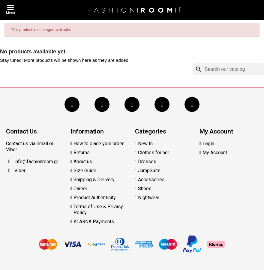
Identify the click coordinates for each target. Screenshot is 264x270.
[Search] (228, 69)
